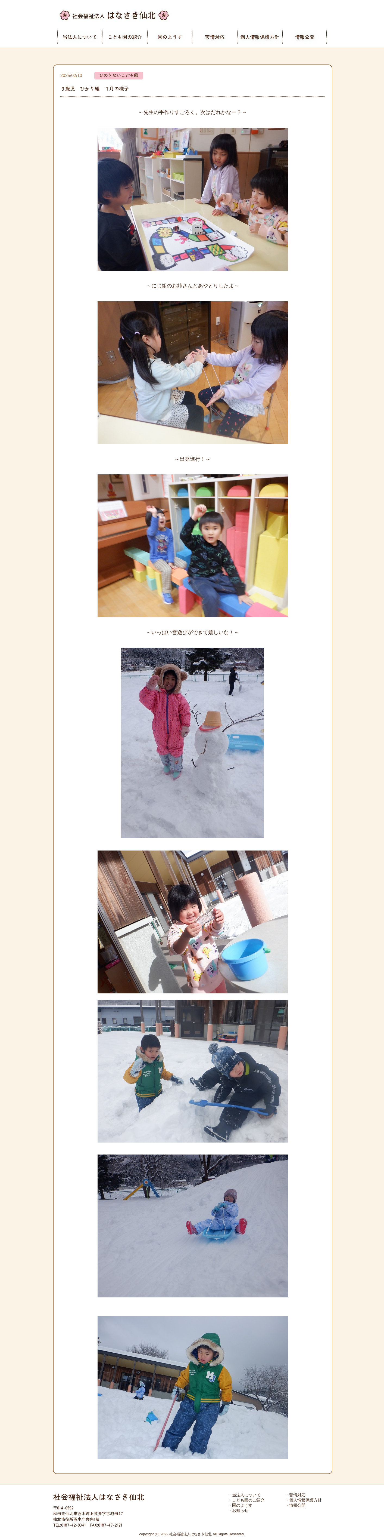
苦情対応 (214, 36)
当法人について (80, 36)
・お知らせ (238, 1510)
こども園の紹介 (125, 36)
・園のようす (240, 1505)
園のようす (170, 36)
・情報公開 (295, 1505)
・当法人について (244, 1495)
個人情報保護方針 (259, 36)
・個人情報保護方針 (303, 1500)
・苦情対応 (295, 1495)
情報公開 (304, 36)
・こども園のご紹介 (246, 1500)
